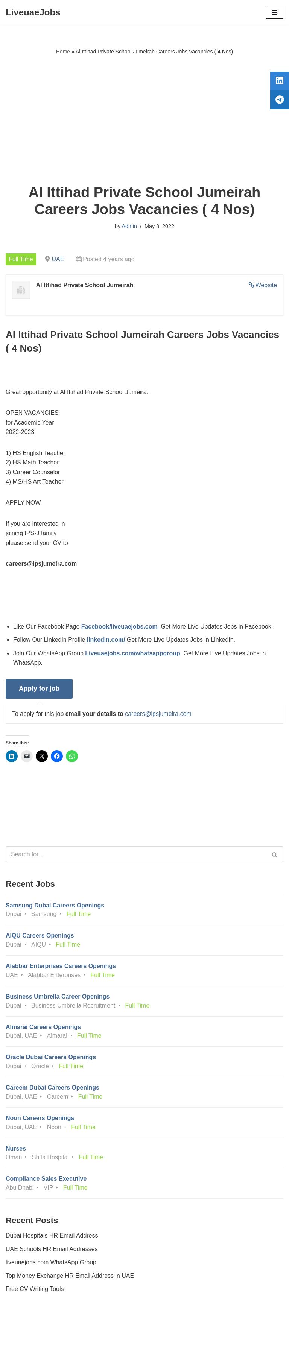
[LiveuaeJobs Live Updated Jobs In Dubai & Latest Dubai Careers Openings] (33, 12)
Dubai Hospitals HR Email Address (52, 1237)
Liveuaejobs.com (116, 1350)
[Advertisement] (144, 120)
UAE (58, 259)
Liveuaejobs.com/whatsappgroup (133, 653)
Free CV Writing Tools (35, 1291)
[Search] (136, 855)
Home (63, 52)
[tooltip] (279, 82)
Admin (129, 226)
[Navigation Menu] (274, 12)
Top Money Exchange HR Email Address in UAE (70, 1277)
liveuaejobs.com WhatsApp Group (51, 1264)
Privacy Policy (26, 1334)
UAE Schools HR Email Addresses (52, 1251)
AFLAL (186, 1350)
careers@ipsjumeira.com (158, 714)
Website (266, 285)
